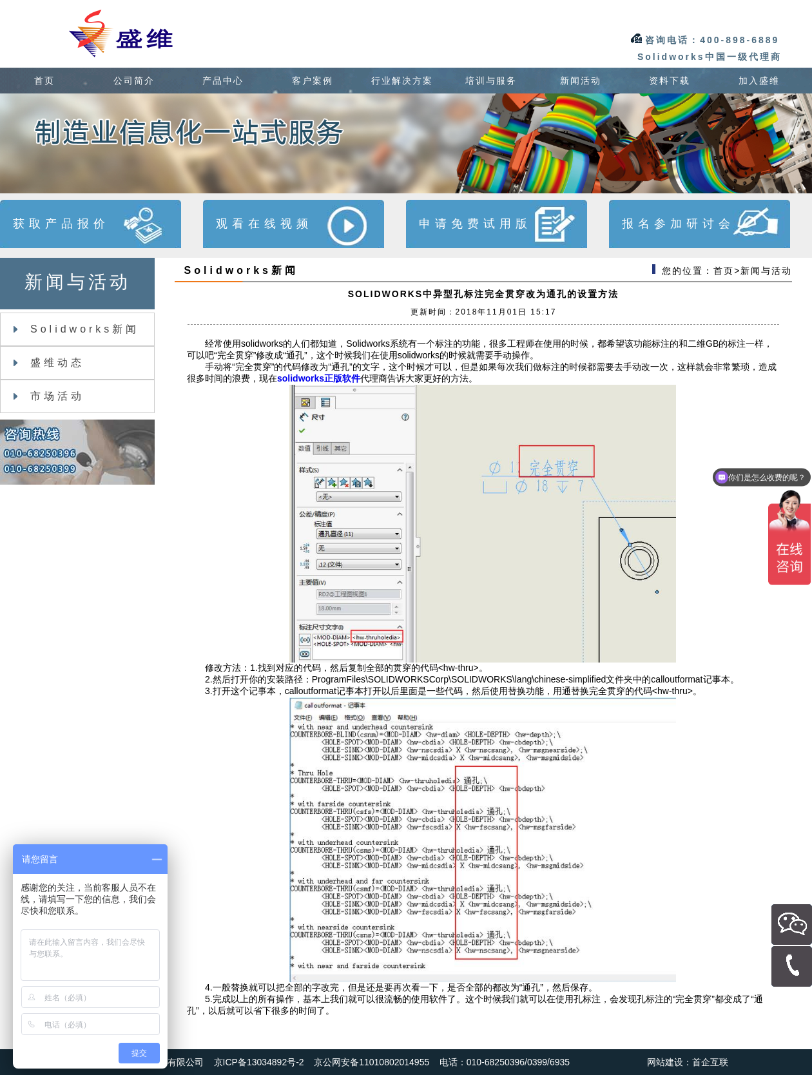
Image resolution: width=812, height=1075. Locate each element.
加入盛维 (759, 80)
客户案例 (312, 80)
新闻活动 (580, 80)
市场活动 (49, 396)
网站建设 (665, 1062)
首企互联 (710, 1062)
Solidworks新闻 (76, 329)
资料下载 (669, 80)
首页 (44, 80)
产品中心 (223, 80)
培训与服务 (491, 80)
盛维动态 (49, 362)
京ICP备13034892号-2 (259, 1062)
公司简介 (134, 80)
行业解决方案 (402, 80)
